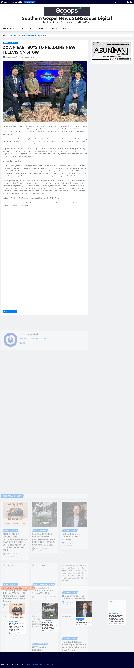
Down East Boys (10, 312)
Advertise (54, 29)
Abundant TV (9, 29)
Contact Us (42, 29)
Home (5, 35)
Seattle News (37, 665)
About (66, 29)
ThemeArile (49, 665)
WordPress (28, 665)
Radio (30, 29)
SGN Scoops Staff (11, 57)
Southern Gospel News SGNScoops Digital (67, 18)
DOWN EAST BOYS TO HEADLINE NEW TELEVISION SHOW (28, 35)
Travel (21, 29)
